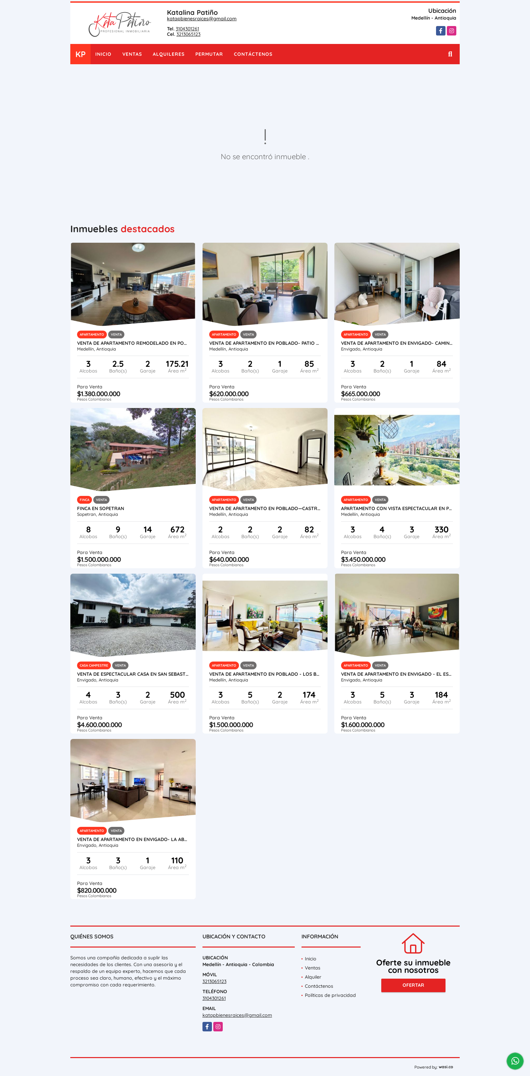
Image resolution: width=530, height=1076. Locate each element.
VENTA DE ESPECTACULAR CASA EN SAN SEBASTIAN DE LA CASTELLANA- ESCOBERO (133, 674)
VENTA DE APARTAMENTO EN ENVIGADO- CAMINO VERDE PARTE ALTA (397, 343)
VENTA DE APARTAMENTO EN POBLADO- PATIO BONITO (265, 343)
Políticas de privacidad (330, 995)
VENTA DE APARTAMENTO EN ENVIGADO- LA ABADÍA (133, 839)
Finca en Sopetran (100, 508)
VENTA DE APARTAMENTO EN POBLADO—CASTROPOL (265, 508)
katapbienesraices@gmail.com (202, 19)
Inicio (103, 54)
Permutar (209, 54)
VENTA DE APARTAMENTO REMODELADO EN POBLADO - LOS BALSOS (133, 343)
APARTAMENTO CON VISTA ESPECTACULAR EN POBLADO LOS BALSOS (397, 508)
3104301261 (187, 29)
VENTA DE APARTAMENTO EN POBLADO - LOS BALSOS (265, 674)
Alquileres (169, 54)
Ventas (132, 54)
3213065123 (188, 34)
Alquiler (313, 977)
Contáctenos (253, 54)
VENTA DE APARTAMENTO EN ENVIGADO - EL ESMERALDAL (397, 674)
